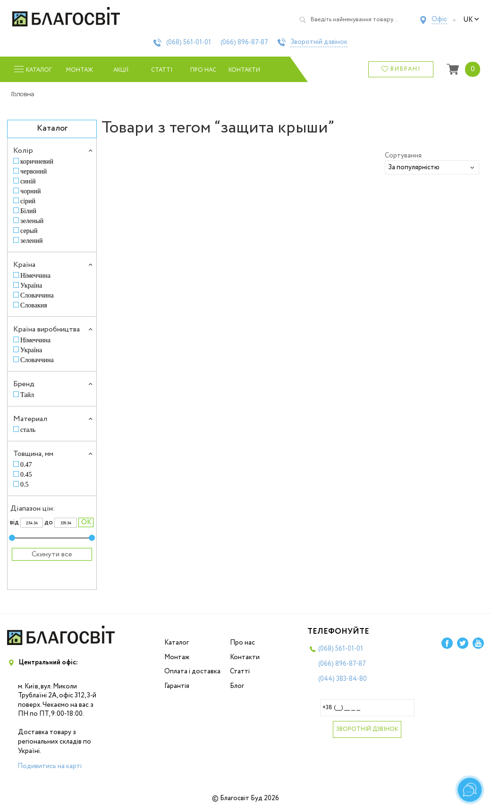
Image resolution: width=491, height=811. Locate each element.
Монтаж (79, 70)
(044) (342, 679)
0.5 (24, 484)
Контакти (244, 70)
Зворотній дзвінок (318, 42)
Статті (161, 70)
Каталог (176, 642)
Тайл (27, 394)
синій (28, 181)
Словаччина (37, 295)
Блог (237, 686)
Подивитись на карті (49, 766)
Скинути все (52, 554)
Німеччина (35, 275)
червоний (33, 171)
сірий (27, 201)
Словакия (33, 305)
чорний (30, 191)
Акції (120, 70)
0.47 (26, 464)
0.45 (26, 474)
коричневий (36, 161)
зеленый (31, 220)
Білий (28, 211)
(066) (244, 42)
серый (29, 230)
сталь (27, 429)
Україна (31, 285)
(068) (188, 42)
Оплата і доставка (192, 671)
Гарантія (176, 686)
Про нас (203, 70)
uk (471, 20)
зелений (31, 240)
